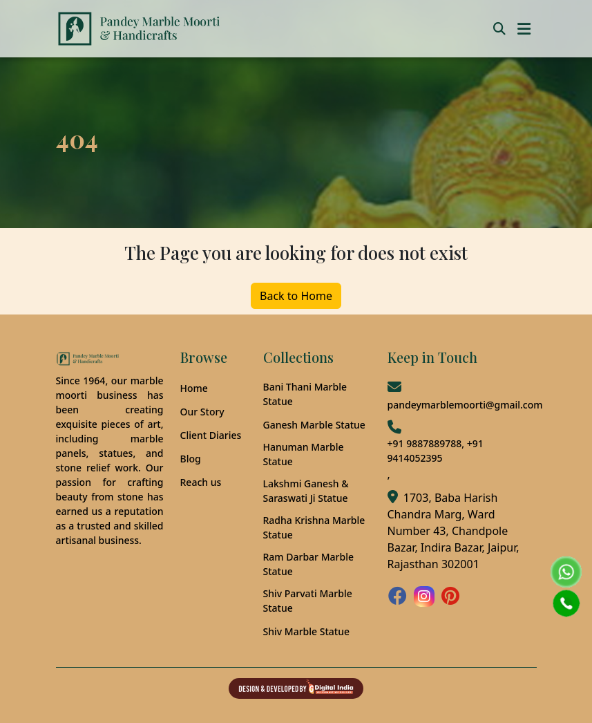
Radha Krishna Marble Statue (314, 527)
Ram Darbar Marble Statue (308, 564)
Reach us (201, 482)
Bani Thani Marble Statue (305, 394)
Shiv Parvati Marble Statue (307, 600)
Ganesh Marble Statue (314, 424)
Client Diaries (211, 435)
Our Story (202, 411)
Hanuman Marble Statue (303, 454)
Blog (190, 458)
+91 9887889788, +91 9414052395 (436, 450)
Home (194, 388)
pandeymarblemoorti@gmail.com (465, 404)
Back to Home (296, 295)
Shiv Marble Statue (306, 631)
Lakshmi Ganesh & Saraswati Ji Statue (306, 491)
